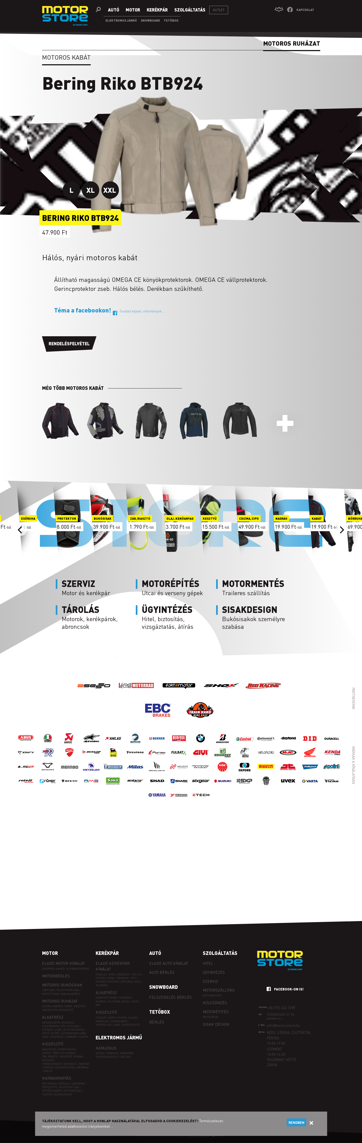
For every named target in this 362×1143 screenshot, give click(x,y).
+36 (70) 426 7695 (281, 1007)
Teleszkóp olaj (69, 1087)
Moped (100, 1053)
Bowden (67, 1022)
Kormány (71, 1036)
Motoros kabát (66, 57)
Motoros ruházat (60, 1000)
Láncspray (78, 1083)
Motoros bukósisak (62, 984)
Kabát (68, 1006)
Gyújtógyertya (73, 1029)
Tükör (83, 1036)
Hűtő (45, 1033)
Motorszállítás (219, 989)
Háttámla (82, 1067)
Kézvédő (48, 1060)
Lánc (45, 1036)
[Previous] (21, 530)
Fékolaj (64, 1083)
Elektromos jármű (119, 1037)
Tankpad (83, 1063)
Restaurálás (210, 1016)
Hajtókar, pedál (119, 1001)
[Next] (341, 530)
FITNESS (100, 978)
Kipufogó (56, 1036)
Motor (50, 953)
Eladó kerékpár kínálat (113, 966)
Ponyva (48, 1067)
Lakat (116, 1024)
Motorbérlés (56, 975)
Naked (60, 968)
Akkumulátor (51, 1022)
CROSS (110, 978)
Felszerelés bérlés (170, 997)
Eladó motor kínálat (63, 963)
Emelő (47, 1070)
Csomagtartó (119, 1021)
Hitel (208, 963)
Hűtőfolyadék (51, 1090)
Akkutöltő (49, 1049)
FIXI (134, 974)
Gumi (58, 1029)
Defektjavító (67, 1049)
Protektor (49, 1010)
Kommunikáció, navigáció (59, 1063)
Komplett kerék (106, 997)
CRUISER (101, 981)
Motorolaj (49, 1083)
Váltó (135, 1001)
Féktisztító (49, 1087)
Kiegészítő (66, 1010)
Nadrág (58, 1006)
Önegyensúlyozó (107, 1056)
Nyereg (101, 1001)
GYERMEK (102, 985)
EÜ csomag (68, 1052)
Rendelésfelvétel (69, 343)
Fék (98, 1005)
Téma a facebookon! (109, 310)
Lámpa (112, 1017)
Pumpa (121, 1017)
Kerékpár (107, 953)
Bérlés (156, 1021)
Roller (125, 1056)
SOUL (137, 981)
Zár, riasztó (50, 1056)
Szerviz (210, 981)
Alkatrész (52, 1017)
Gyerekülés (103, 1024)
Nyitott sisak (50, 993)
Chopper (48, 968)
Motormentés (212, 995)
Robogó (112, 1053)
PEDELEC (101, 974)
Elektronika (50, 1026)
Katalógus (106, 1047)
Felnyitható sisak (68, 990)
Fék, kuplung (70, 1026)
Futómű (47, 1029)
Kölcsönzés (215, 1002)
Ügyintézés (214, 972)
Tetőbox (159, 1012)
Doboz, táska (50, 1052)
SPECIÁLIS (127, 981)
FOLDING (113, 981)
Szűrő (55, 1033)
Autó (155, 953)
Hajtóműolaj (72, 1090)
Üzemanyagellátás (73, 1033)
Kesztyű (79, 1006)
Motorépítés (216, 1011)
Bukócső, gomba (71, 1056)
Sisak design (216, 1024)
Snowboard (163, 987)
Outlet (219, 10)
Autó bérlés (162, 972)
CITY (133, 978)
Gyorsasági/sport (77, 968)
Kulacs (132, 1017)
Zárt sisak (48, 990)
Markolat (102, 1021)
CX (139, 974)
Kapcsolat (305, 10)
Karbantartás (56, 1077)
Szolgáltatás (220, 953)
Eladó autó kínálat (168, 963)
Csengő (101, 1017)
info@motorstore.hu (283, 1025)
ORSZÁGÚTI (123, 974)
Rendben (296, 1122)
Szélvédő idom (65, 1067)
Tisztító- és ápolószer (57, 1094)
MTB (111, 974)
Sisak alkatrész (70, 993)
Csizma (46, 1006)
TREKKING (122, 978)
